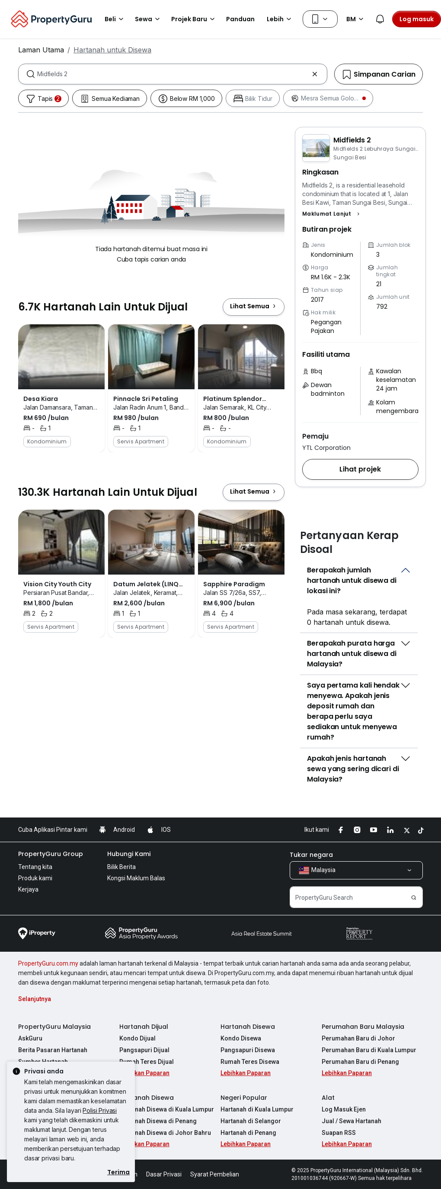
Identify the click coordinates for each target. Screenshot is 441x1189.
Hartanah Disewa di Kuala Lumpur (166, 1109)
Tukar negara (311, 854)
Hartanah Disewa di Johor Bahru (165, 1132)
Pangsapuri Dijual (144, 1050)
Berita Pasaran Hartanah (52, 1050)
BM (356, 19)
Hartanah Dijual (143, 1026)
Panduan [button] (240, 19)
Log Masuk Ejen (344, 1109)
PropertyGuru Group (50, 854)
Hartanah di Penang (248, 1132)
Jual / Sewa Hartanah (351, 1121)
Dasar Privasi (164, 1174)
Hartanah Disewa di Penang (158, 1121)
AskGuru (30, 1038)
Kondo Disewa (240, 1038)
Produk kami (35, 878)
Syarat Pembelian (214, 1174)
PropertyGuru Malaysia (54, 1026)
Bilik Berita (121, 866)
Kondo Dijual (137, 1038)
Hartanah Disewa (247, 1026)
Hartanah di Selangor (250, 1121)
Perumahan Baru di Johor (358, 1038)
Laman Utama (41, 49)
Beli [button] (115, 19)
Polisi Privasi (100, 1110)
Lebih (280, 19)
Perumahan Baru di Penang (360, 1061)
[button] (332, 213)
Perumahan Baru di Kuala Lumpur (369, 1050)
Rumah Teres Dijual (146, 1061)
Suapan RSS (339, 1132)
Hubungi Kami (128, 854)
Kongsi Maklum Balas (136, 878)
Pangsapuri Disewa (247, 1050)
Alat (328, 1097)
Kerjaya (28, 889)
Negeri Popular (243, 1097)
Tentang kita (35, 866)
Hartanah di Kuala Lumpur (257, 1109)
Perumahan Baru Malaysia (363, 1026)
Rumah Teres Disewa (249, 1061)
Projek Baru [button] (194, 19)
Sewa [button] (149, 19)
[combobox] (172, 74)
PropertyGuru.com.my (48, 963)
